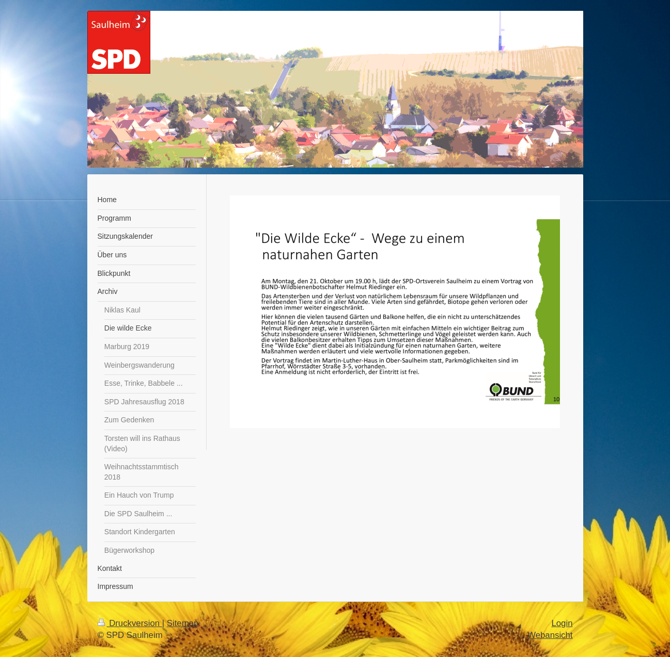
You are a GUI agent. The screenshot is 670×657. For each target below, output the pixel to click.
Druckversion (130, 623)
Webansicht (549, 635)
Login (561, 623)
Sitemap (183, 623)
